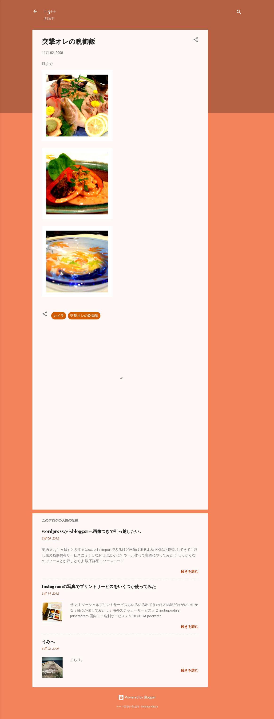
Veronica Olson (149, 706)
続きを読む (190, 571)
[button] (196, 40)
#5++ (50, 11)
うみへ (48, 641)
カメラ (58, 316)
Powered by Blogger (137, 697)
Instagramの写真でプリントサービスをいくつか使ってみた (99, 586)
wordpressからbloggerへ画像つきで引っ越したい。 (92, 531)
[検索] (239, 13)
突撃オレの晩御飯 (84, 316)
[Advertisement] (227, 100)
